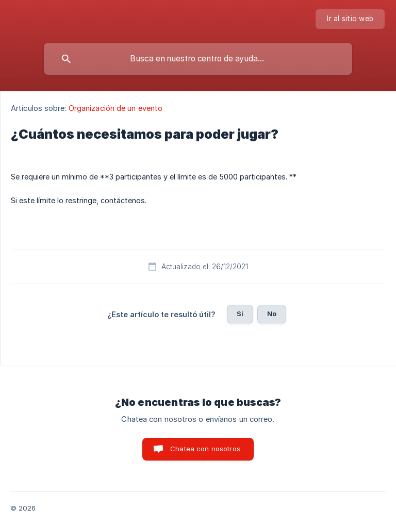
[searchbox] (198, 59)
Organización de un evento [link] (116, 108)
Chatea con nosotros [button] (205, 449)
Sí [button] (240, 313)
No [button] (271, 313)
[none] (350, 19)
